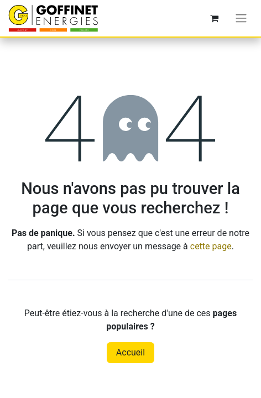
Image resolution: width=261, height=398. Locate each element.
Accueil (130, 352)
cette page (211, 246)
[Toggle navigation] (241, 18)
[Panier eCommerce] (214, 18)
